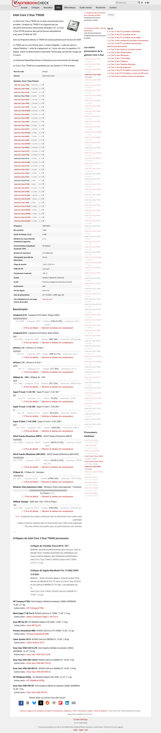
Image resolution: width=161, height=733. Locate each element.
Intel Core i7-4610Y (91, 477)
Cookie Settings (81, 719)
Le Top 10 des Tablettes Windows (122, 64)
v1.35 (14, 532)
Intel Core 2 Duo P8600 (21, 136)
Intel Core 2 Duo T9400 (21, 118)
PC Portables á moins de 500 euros (134, 73)
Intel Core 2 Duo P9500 (21, 114)
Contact (113, 7)
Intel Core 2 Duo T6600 (21, 173)
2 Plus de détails (29, 357)
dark (75, 730)
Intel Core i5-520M (91, 482)
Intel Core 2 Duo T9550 (21, 103)
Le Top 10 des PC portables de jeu (122, 35)
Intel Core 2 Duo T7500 (92, 184)
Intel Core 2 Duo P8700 (21, 129)
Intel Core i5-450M (91, 493)
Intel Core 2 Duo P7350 (21, 184)
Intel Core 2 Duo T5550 (92, 330)
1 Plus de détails (29, 496)
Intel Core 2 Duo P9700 (21, 92)
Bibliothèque (70, 7)
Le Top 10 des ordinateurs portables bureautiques (128, 41)
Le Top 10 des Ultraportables (120, 52)
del (86, 730)
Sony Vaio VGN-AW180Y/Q (39, 672)
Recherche (100, 7)
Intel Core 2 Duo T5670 (92, 315)
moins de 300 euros (140, 70)
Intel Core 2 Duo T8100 (21, 177)
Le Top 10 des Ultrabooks (119, 55)
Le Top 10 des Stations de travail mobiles (125, 49)
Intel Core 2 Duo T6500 (21, 191)
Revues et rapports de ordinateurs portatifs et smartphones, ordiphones (45, 711)
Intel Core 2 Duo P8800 (21, 122)
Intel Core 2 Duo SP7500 (93, 356)
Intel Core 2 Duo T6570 (21, 188)
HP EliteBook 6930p (35, 680)
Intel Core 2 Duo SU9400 (22, 214)
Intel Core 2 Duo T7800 (92, 122)
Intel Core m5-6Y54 (91, 440)
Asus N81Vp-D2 (34, 625)
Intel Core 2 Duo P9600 (21, 100)
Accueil (24, 7)
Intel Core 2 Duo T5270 (92, 377)
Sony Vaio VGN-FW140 (37, 692)
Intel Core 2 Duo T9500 (21, 107)
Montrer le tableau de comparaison (56, 328)
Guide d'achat (86, 7)
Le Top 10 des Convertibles (119, 58)
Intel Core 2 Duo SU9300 (22, 221)
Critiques (35, 7)
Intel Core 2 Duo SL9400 (22, 195)
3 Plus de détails (29, 372)
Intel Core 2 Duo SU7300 (22, 217)
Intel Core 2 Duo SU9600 (22, 210)
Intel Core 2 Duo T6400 (21, 203)
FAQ (58, 7)
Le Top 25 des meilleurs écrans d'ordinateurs (126, 76)
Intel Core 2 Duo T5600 (92, 325)
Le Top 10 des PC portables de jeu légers (125, 38)
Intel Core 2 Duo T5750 (92, 294)
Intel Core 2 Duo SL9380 (22, 199)
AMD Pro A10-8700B (92, 451)
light (81, 730)
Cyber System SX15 (35, 642)
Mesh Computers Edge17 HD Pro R (42, 617)
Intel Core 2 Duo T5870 (92, 273)
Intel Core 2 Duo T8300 (21, 140)
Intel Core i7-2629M (91, 488)
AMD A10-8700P (90, 445)
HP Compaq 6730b (35, 608)
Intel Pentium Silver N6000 (94, 461)
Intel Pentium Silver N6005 (94, 456)
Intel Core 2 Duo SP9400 (22, 133)
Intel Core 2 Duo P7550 (21, 155)
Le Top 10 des (114, 70)
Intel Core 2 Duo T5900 (92, 221)
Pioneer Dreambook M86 (38, 634)
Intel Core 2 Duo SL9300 (22, 206)
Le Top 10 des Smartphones (120, 67)
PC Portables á (126, 70)
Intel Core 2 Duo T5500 (92, 336)
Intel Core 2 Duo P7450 (21, 166)
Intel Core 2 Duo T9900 (21, 85)
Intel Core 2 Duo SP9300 (22, 144)
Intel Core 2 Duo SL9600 (22, 162)
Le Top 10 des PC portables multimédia (124, 31)
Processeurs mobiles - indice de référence (92, 711)
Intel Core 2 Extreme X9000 (94, 472)
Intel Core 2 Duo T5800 (92, 283)
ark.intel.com (47, 299)
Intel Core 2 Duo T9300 (21, 125)
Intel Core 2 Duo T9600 (93, 75)
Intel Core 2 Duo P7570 (21, 151)
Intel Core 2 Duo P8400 (21, 147)
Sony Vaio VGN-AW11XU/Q (39, 663)
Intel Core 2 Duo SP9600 (22, 111)
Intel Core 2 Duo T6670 (21, 169)
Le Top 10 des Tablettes (118, 61)
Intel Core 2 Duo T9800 (21, 89)
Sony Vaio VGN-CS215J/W (38, 654)
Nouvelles (48, 7)
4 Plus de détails (29, 328)
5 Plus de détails (29, 342)
